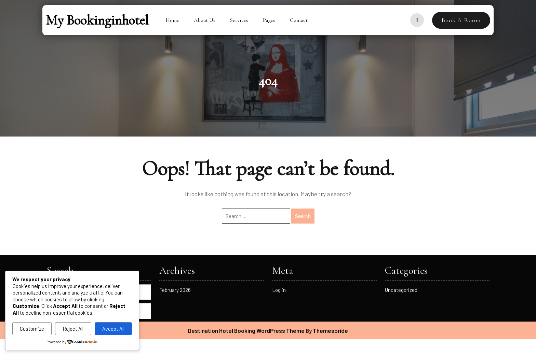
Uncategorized (401, 228)
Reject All (73, 329)
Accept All (113, 329)
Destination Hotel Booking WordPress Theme (246, 268)
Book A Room (461, 20)
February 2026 (175, 228)
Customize (32, 329)
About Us (204, 20)
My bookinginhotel (97, 20)
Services (239, 20)
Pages (269, 20)
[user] (417, 20)
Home (172, 20)
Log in (279, 228)
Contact (299, 20)
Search (99, 249)
